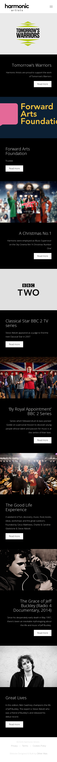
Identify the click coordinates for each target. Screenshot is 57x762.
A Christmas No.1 (35, 233)
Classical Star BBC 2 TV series (27, 323)
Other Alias (42, 753)
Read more (42, 84)
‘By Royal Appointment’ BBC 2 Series (30, 411)
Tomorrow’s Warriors (31, 65)
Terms (25, 745)
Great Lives (16, 697)
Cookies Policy (39, 745)
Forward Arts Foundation (18, 151)
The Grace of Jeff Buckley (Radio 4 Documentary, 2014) (32, 605)
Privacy (14, 745)
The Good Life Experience (19, 507)
